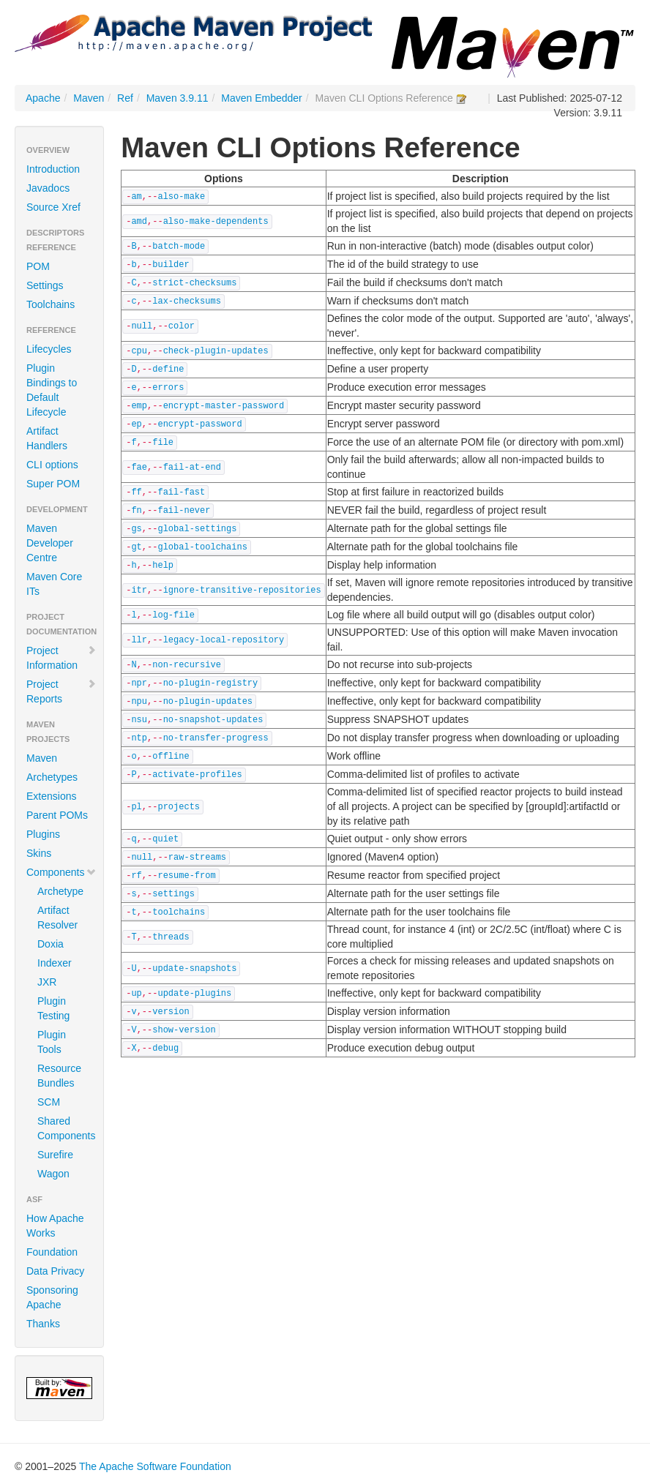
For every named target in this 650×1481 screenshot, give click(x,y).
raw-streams (197, 857)
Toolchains (50, 304)
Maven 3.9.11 (177, 98)
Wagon (53, 1174)
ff (136, 492)
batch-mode (178, 246)
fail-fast (181, 492)
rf (136, 876)
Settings (45, 285)
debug (165, 1048)
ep (136, 424)
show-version (183, 1030)
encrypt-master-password (224, 406)
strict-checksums (194, 283)
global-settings (196, 529)
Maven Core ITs (54, 584)
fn (136, 511)
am (136, 197)
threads (170, 937)
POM (38, 266)
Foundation (52, 1252)
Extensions (51, 796)
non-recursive (186, 665)
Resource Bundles (59, 1075)
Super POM (53, 484)
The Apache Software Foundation (155, 1466)
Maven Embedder (261, 98)
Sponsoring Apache (52, 1297)
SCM (48, 1102)
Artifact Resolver (57, 917)
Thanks (43, 1324)
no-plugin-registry (210, 683)
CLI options (52, 464)
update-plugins (194, 994)
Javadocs (48, 188)
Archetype (60, 891)
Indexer (54, 963)
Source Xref (53, 207)
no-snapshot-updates (213, 720)
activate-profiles (197, 775)
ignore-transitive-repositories (242, 590)
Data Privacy (55, 1271)
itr (139, 590)
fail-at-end (192, 467)
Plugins (43, 834)
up (136, 994)
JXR (46, 982)
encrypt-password (199, 424)
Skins (38, 853)
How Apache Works (55, 1225)
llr (139, 640)
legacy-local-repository (224, 640)
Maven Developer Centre (49, 542)
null (141, 326)
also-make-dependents (216, 222)
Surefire (55, 1155)
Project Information (61, 658)
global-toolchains (202, 547)
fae (139, 467)
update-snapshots (194, 969)
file (162, 443)
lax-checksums (186, 301)
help (162, 565)
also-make (181, 197)
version (170, 1012)
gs (136, 529)
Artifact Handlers (46, 438)
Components (61, 872)
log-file (173, 615)
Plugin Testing (53, 1008)
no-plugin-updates (208, 702)
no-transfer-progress (216, 738)
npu (139, 702)
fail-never (183, 511)
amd (139, 222)
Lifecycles (48, 349)
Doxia (50, 944)
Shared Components (64, 1128)
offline (170, 756)
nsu (139, 720)
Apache (43, 98)
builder (170, 265)
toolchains (178, 912)
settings (173, 894)
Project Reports (61, 691)
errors (168, 388)
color (181, 326)
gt (136, 547)
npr (139, 683)
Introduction (53, 169)
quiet (165, 839)
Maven (88, 98)
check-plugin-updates (216, 351)
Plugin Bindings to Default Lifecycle (51, 390)
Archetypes (52, 777)
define (168, 369)
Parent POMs (57, 815)
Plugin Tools (51, 1042)
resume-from (186, 876)
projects (178, 807)
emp (139, 406)
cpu (139, 351)
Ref (125, 98)
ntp (139, 738)
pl (136, 807)
